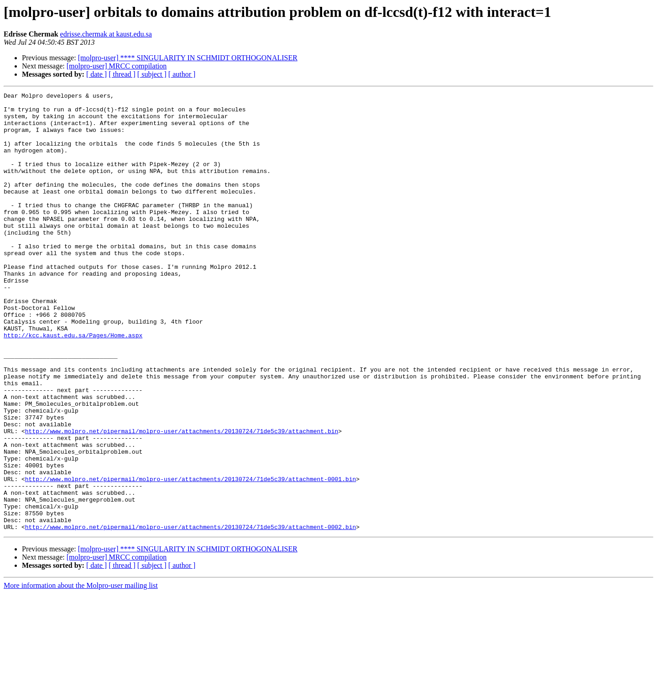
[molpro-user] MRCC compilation (117, 66)
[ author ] (182, 74)
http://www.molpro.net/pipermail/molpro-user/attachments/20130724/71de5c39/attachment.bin (181, 499)
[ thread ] (122, 74)
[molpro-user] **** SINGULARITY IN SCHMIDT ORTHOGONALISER (187, 58)
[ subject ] (152, 74)
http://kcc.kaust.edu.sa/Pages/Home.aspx (73, 384)
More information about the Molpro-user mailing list (81, 673)
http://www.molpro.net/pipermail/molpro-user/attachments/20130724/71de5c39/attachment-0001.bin (190, 557)
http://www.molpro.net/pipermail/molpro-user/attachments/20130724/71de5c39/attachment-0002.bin (190, 614)
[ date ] (96, 74)
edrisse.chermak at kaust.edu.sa (106, 34)
